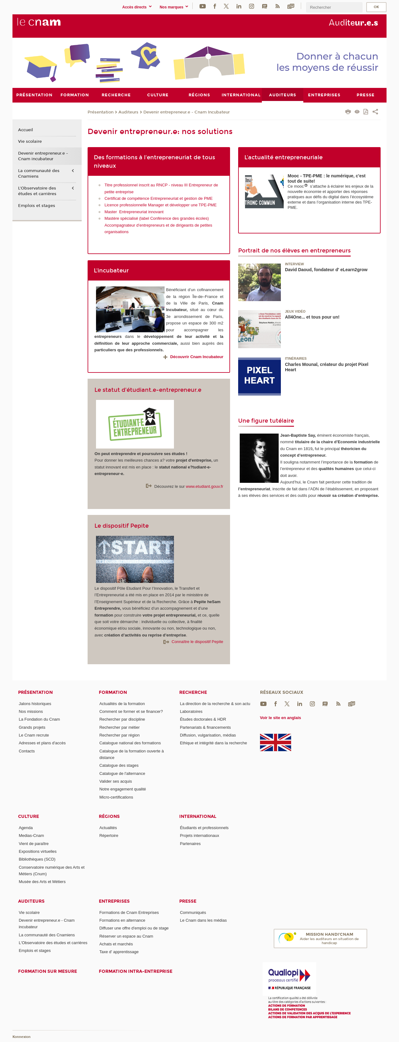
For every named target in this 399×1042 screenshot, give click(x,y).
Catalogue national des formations (130, 743)
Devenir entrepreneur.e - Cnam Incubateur (186, 111)
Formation (113, 692)
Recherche (193, 692)
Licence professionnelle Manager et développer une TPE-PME (160, 205)
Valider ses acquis (115, 781)
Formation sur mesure (47, 971)
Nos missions (31, 711)
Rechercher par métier (119, 727)
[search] (334, 7)
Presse (187, 901)
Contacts (27, 750)
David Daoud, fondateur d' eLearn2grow (326, 269)
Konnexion (21, 1037)
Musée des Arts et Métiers (42, 881)
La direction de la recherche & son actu (215, 703)
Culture (28, 816)
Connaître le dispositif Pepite (193, 641)
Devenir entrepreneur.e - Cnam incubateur (43, 156)
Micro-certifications (116, 797)
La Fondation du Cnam (39, 719)
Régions (109, 816)
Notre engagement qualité (122, 789)
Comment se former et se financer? (131, 711)
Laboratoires (191, 711)
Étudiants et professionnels (204, 827)
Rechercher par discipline (122, 719)
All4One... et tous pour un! (312, 317)
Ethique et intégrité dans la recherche (213, 743)
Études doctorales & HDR (203, 719)
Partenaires (190, 843)
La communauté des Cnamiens (39, 173)
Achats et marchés (116, 943)
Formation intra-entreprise (135, 971)
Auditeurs (128, 111)
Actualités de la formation (122, 703)
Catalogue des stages (119, 765)
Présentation (100, 111)
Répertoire (108, 835)
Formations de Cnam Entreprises (129, 912)
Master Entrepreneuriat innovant (133, 211)
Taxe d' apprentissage (119, 951)
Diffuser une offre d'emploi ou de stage (134, 928)
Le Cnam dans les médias (203, 920)
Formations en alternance (122, 920)
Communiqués (193, 912)
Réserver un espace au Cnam (126, 936)
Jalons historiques (35, 703)
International (197, 816)
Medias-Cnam (31, 835)
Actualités (108, 827)
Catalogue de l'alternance (122, 773)
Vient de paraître (34, 843)
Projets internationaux (199, 835)
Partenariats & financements (205, 727)
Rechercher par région (119, 735)
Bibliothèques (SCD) (37, 859)
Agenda (26, 827)
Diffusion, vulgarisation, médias (208, 735)
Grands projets (32, 727)
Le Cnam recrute (34, 735)
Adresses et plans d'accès (42, 743)
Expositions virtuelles (37, 851)
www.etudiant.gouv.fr (204, 486)
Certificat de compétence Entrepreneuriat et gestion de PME (158, 198)
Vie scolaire (30, 141)
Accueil (25, 129)
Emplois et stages (36, 205)
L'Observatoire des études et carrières (37, 190)
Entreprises (114, 901)
